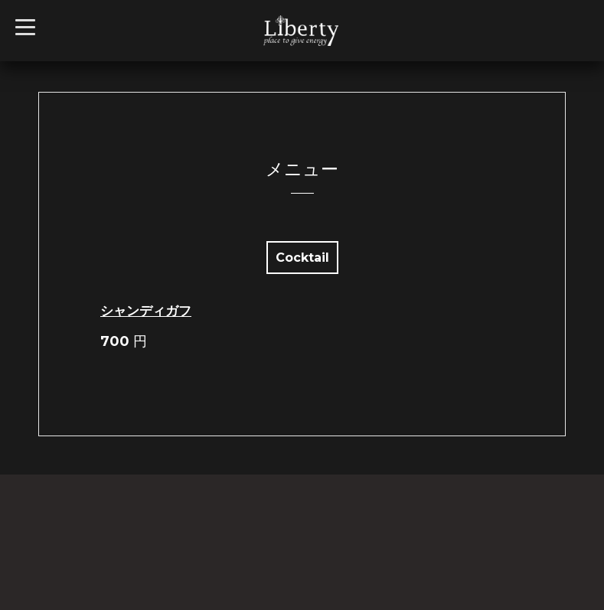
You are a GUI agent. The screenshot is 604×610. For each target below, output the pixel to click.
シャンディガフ (145, 310)
